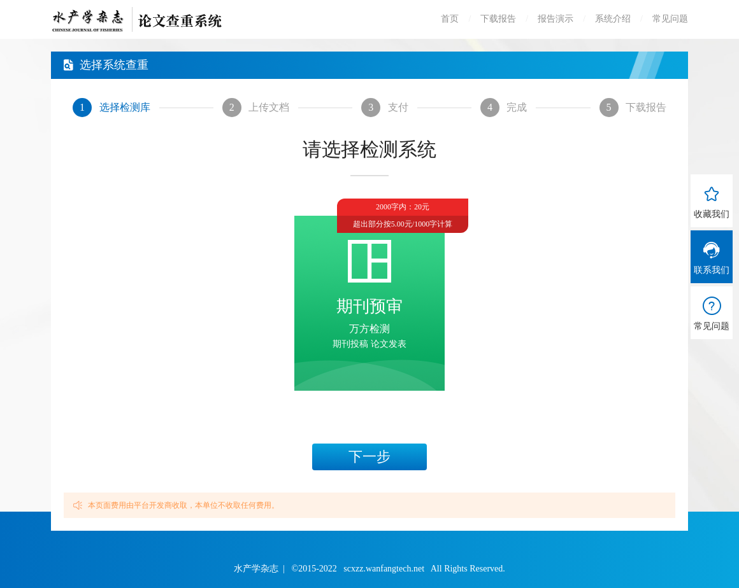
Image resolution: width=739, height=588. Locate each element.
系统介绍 (613, 19)
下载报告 (498, 19)
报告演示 (555, 19)
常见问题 (670, 19)
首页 (450, 19)
